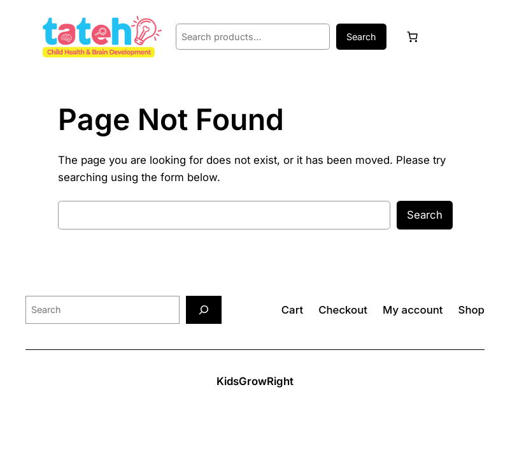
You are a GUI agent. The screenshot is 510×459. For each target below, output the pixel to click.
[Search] (204, 309)
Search (361, 36)
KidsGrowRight (255, 381)
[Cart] (412, 37)
